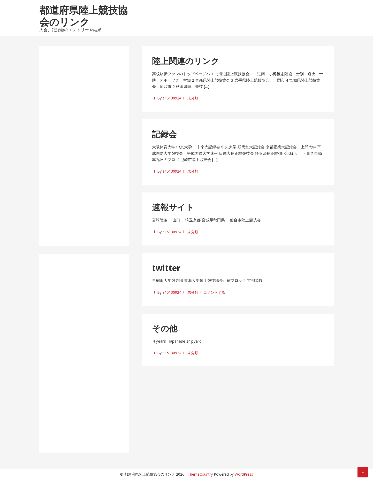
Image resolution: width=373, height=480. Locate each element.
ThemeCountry (200, 474)
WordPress (244, 474)
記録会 (164, 134)
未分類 (192, 98)
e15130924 (172, 98)
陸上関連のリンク (185, 60)
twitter (166, 267)
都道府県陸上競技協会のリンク (83, 15)
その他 (164, 328)
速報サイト (173, 207)
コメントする (214, 292)
